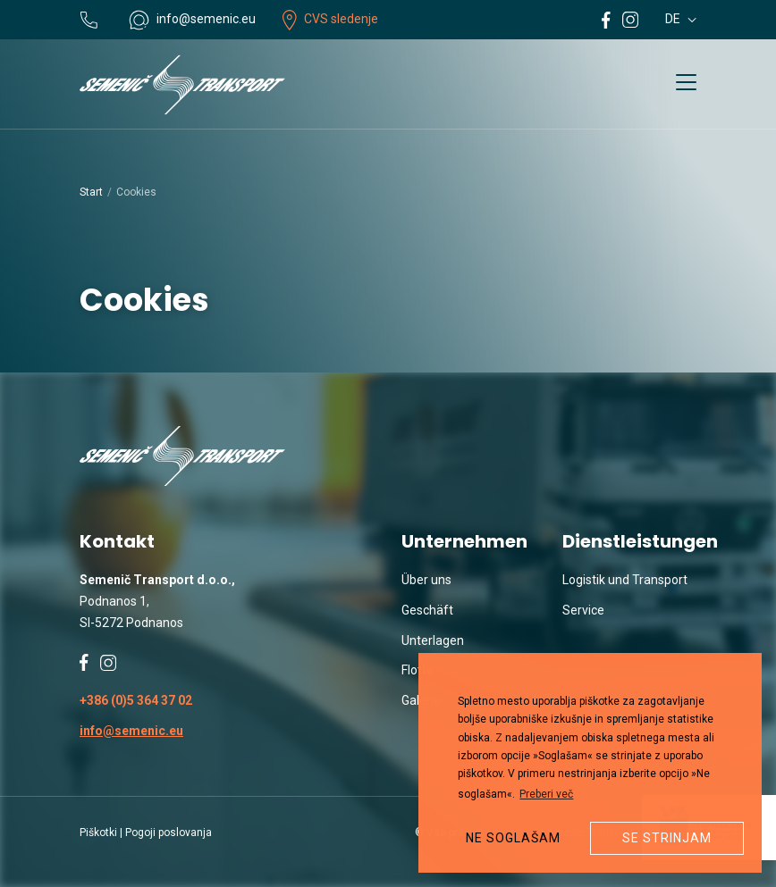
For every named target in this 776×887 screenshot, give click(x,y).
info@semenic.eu (131, 731)
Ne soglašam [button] (513, 838)
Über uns (426, 580)
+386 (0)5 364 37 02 (136, 700)
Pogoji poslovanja (168, 832)
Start (91, 192)
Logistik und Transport (624, 580)
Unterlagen (432, 640)
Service (583, 610)
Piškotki (98, 832)
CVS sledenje (330, 19)
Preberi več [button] (546, 794)
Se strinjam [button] (667, 838)
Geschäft (427, 610)
